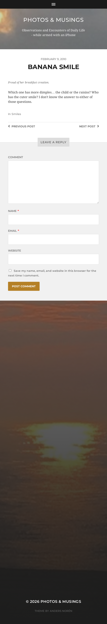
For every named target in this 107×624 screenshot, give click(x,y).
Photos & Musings (53, 19)
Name (13, 211)
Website (14, 250)
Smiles (16, 114)
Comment (15, 157)
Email (13, 231)
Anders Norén (61, 610)
